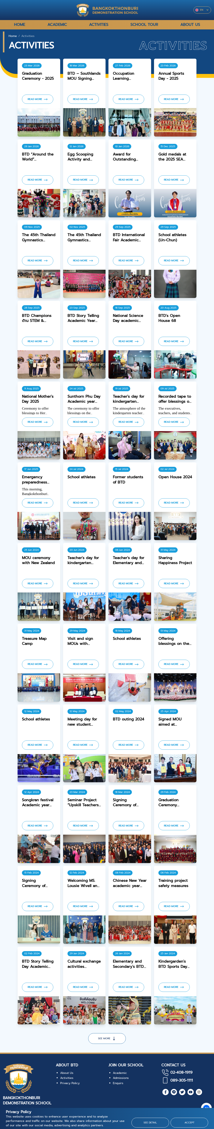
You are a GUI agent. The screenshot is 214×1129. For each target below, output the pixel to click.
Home (13, 36)
